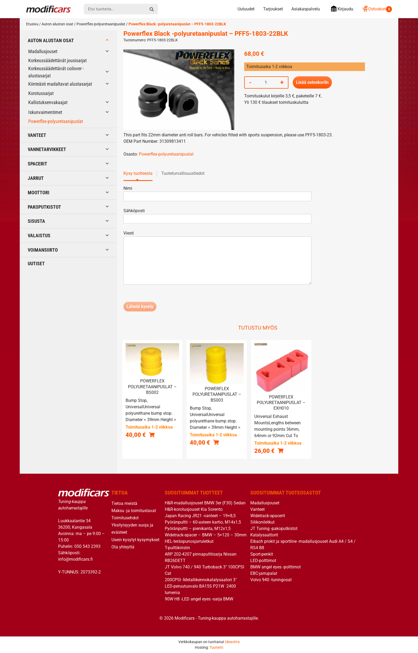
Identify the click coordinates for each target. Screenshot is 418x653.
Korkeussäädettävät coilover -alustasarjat (56, 72)
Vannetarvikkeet (47, 149)
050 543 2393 (87, 546)
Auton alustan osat (57, 24)
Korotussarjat (41, 93)
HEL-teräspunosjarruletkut (189, 541)
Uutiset (36, 263)
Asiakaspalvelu (305, 8)
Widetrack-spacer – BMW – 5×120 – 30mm (206, 534)
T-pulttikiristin (177, 547)
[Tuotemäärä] (266, 82)
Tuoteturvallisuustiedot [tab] (182, 173)
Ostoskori (377, 9)
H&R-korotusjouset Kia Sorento (194, 509)
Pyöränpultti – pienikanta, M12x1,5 (198, 528)
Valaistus (39, 235)
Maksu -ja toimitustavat (133, 510)
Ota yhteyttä (122, 546)
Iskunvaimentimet (45, 112)
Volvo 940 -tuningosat (271, 579)
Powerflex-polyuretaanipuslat (101, 24)
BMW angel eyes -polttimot (275, 566)
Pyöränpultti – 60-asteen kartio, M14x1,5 (203, 522)
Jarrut (36, 178)
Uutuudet (246, 8)
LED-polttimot (263, 560)
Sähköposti (217, 214)
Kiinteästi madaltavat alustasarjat (60, 84)
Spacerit (37, 164)
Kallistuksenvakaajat (47, 102)
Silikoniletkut (262, 522)
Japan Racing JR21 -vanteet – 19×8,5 (200, 515)
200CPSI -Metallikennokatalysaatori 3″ (201, 579)
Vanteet (37, 135)
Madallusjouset (42, 51)
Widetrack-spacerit (267, 515)
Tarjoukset (273, 8)
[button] (152, 435)
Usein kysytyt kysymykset (135, 539)
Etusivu (32, 24)
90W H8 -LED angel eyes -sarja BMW (199, 598)
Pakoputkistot (44, 207)
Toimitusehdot (125, 517)
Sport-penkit (261, 554)
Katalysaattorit (264, 534)
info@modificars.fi (75, 559)
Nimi (217, 192)
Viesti (217, 258)
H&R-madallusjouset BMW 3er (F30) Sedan (205, 502)
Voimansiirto (43, 250)
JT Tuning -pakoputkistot (274, 528)
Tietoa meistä (124, 503)
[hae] (151, 9)
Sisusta (36, 221)
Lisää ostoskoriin (312, 82)
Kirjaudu (340, 8)
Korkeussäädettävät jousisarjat (57, 60)
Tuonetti (216, 647)
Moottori (38, 192)
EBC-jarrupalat (263, 573)
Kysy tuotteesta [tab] (137, 173)
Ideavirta (232, 642)
